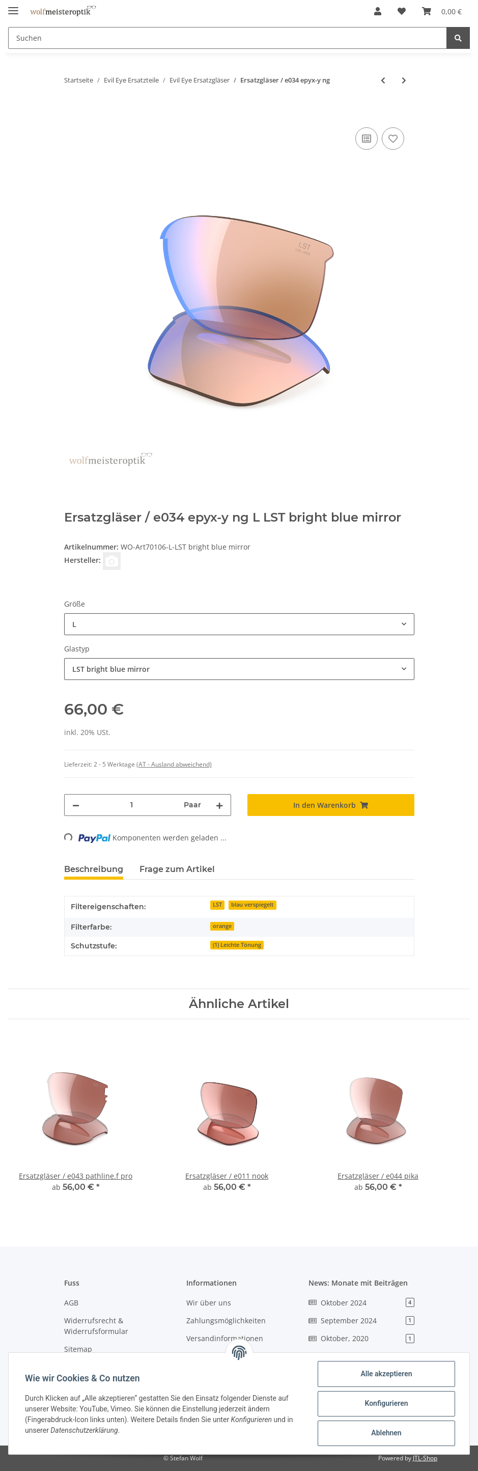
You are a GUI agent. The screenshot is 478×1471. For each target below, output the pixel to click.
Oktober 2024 (361, 1302)
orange (222, 926)
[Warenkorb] (442, 11)
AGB (71, 1302)
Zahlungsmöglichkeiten (226, 1320)
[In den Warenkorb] (72, 113)
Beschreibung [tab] (93, 869)
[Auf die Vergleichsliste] (366, 138)
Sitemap (78, 1349)
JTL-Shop (425, 1458)
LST (217, 904)
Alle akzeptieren (386, 1374)
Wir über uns (208, 1302)
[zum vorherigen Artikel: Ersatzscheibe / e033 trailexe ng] (383, 80)
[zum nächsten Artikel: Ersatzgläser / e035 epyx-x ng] (403, 80)
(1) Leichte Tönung (237, 944)
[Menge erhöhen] (219, 805)
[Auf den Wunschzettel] (393, 138)
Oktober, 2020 (361, 1338)
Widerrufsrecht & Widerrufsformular (96, 1326)
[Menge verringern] (76, 805)
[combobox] (239, 624)
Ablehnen (386, 1433)
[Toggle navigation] (13, 6)
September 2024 (361, 1320)
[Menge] (132, 805)
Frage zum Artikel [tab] (177, 869)
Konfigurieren (386, 1403)
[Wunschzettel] (401, 11)
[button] (377, 11)
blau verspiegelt (252, 904)
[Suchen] (227, 38)
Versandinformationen (224, 1338)
